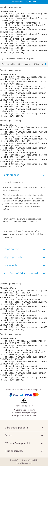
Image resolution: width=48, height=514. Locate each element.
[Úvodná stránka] (2, 68)
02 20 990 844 (29, 2)
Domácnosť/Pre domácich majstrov (20, 68)
